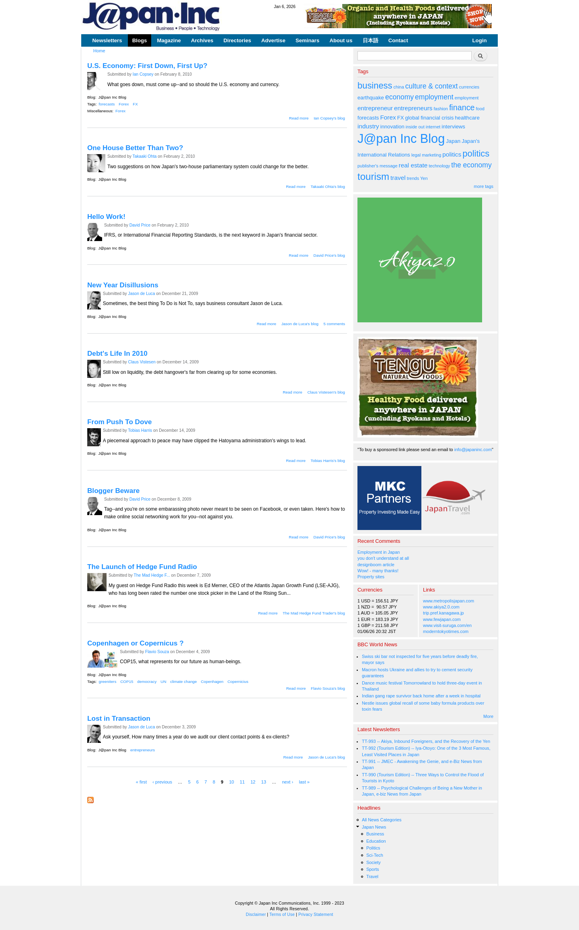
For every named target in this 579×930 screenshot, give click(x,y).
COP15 (126, 681)
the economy (471, 165)
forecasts (107, 104)
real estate (413, 165)
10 (231, 781)
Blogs (139, 40)
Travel (372, 876)
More (488, 716)
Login (479, 40)
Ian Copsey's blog (329, 118)
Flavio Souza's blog (328, 688)
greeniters (108, 681)
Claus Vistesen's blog (326, 392)
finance (462, 107)
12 (252, 781)
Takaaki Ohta (145, 156)
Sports (372, 869)
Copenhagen (212, 681)
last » (304, 781)
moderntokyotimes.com (445, 631)
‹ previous (162, 781)
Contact (398, 40)
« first (141, 781)
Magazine (169, 40)
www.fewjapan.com (442, 619)
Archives (202, 40)
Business (375, 833)
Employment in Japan (378, 552)
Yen (423, 178)
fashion (441, 108)
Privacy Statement (315, 914)
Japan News (374, 827)
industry (368, 126)
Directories (237, 40)
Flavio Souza (157, 652)
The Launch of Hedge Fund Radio (142, 567)
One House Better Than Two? (135, 148)
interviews (453, 127)
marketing (431, 155)
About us (340, 40)
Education (376, 841)
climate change (183, 681)
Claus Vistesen (142, 362)
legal (416, 155)
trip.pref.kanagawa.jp (443, 612)
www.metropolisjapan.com (448, 600)
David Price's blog (329, 255)
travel (398, 177)
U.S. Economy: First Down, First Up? (147, 66)
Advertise (273, 40)
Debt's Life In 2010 (117, 353)
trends (413, 178)
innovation (392, 127)
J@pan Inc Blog (112, 97)
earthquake (370, 98)
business (374, 85)
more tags (483, 186)
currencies (469, 87)
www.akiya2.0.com (441, 606)
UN (163, 681)
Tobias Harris (140, 430)
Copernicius (238, 681)
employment (434, 97)
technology (439, 165)
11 (242, 781)
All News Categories (382, 819)
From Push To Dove (119, 422)
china (399, 87)
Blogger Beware (113, 491)
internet (433, 126)
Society (373, 862)
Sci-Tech (374, 855)
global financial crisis (429, 118)
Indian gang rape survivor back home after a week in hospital (421, 695)
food (480, 108)
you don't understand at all (383, 558)
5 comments (334, 324)
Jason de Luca (141, 293)
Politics (373, 847)
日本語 (370, 40)
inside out (415, 126)
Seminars (307, 40)
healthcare (467, 118)
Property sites (370, 576)
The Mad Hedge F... (152, 575)
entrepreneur (375, 108)
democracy (146, 681)
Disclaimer (256, 914)
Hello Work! (106, 216)
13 (263, 781)
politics (451, 154)
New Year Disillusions (122, 285)
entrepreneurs (142, 750)
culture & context (431, 86)
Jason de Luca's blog (299, 324)
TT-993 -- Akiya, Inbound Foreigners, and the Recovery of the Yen (426, 741)
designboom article (375, 564)
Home (99, 50)
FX (135, 104)
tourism (373, 176)
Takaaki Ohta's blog (327, 186)
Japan (453, 141)
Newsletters (107, 40)
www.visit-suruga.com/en (447, 625)
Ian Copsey (143, 74)
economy (399, 97)
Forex (124, 104)
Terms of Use (282, 914)
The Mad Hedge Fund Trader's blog (314, 613)
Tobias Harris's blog (327, 460)
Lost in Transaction (118, 718)
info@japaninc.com (473, 449)
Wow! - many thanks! (377, 570)
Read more (299, 118)
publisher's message (377, 165)
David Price (140, 225)
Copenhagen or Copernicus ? (135, 643)
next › (287, 781)
